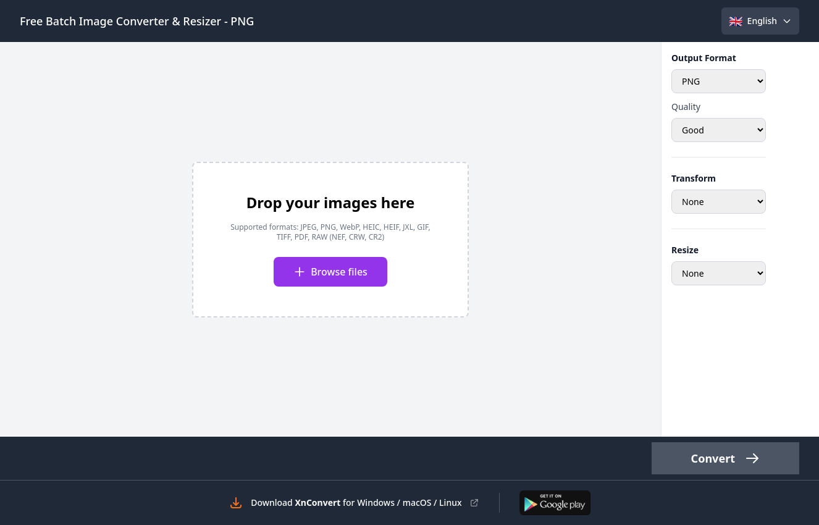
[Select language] (760, 21)
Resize (685, 250)
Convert (725, 458)
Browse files (330, 272)
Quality (685, 106)
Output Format (703, 58)
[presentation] (330, 239)
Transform (693, 178)
